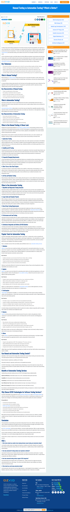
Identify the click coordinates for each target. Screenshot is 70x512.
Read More (6, 494)
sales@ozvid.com (40, 495)
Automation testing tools (35, 209)
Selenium (3, 248)
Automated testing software (7, 108)
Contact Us (24, 490)
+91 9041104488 (55, 483)
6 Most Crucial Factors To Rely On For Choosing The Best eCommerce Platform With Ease (61, 71)
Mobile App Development (58, 26)
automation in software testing (23, 127)
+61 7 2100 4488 (59, 490)
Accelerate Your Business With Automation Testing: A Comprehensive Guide (59, 106)
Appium (3, 271)
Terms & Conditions (26, 492)
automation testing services (36, 243)
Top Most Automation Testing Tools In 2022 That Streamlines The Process (61, 114)
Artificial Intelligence (58, 43)
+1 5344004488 (57, 486)
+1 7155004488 (57, 488)
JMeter (6, 335)
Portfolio (47, 2)
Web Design (58, 23)
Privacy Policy (25, 495)
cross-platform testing (23, 272)
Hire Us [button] (56, 2)
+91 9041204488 (56, 484)
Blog (52, 2)
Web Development (58, 19)
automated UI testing (6, 61)
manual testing (4, 52)
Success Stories (58, 39)
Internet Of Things (58, 29)
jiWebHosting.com (49, 510)
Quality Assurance (4, 19)
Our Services (25, 485)
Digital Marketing (58, 36)
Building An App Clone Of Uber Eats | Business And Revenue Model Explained (61, 79)
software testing (12, 77)
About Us (24, 483)
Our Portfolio (25, 488)
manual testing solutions (37, 394)
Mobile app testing (6, 405)
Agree (44, 509)
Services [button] (40, 2)
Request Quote (64, 2)
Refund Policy (25, 497)
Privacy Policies (37, 509)
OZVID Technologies (6, 428)
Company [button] (34, 2)
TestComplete (4, 292)
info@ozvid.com (40, 487)
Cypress (3, 314)
